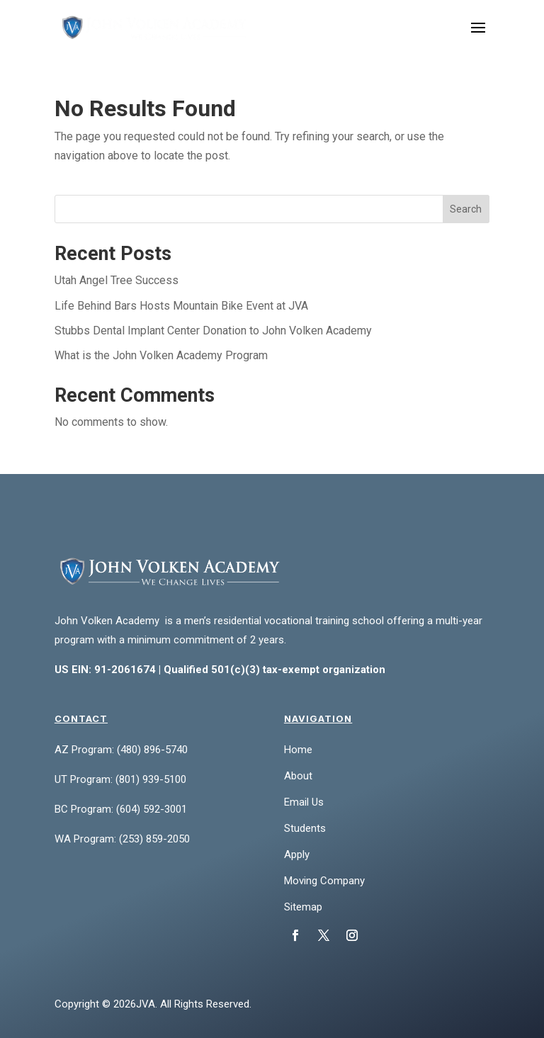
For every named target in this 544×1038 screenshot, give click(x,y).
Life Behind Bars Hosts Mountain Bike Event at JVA (181, 305)
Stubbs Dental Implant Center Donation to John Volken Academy (213, 330)
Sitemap (303, 907)
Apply (297, 854)
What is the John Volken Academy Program (161, 355)
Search (466, 209)
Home (298, 749)
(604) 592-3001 (151, 809)
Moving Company (324, 880)
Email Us (304, 802)
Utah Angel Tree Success (116, 280)
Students (305, 828)
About (298, 775)
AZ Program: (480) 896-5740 (121, 749)
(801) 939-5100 (150, 779)
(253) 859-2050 (154, 839)
